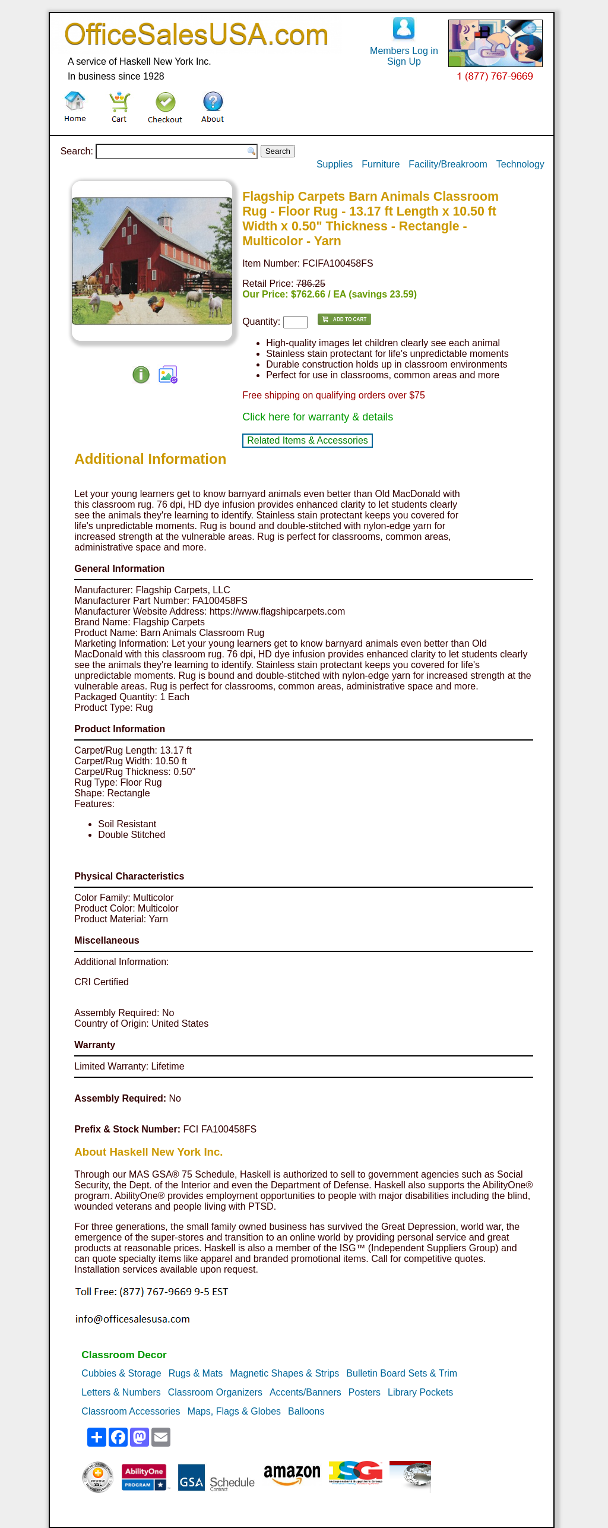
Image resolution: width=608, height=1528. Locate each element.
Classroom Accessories (130, 1411)
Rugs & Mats (196, 1373)
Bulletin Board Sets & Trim (401, 1373)
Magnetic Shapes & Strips (284, 1373)
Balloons (306, 1411)
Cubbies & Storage (121, 1373)
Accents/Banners (305, 1392)
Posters (365, 1392)
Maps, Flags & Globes (234, 1411)
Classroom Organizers (215, 1392)
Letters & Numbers (120, 1392)
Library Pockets (420, 1392)
